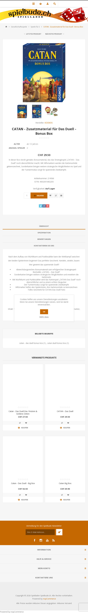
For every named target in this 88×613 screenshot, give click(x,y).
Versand (68, 603)
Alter (17, 144)
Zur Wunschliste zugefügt (50, 195)
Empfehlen (61, 195)
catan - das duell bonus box (31, 343)
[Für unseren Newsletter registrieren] (40, 532)
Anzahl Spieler (17, 148)
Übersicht (44, 226)
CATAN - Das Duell (65, 411)
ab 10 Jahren (32, 144)
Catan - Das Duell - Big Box (23, 483)
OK (44, 312)
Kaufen (40, 195)
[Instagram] (41, 540)
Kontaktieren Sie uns (44, 245)
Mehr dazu (44, 317)
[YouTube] (47, 540)
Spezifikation (44, 232)
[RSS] (53, 540)
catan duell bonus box (56, 343)
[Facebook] (34, 540)
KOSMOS (49, 122)
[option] (22, 111)
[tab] (44, 226)
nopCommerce (49, 598)
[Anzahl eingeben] (27, 195)
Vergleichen (55, 195)
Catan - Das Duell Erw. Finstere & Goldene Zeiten (23, 412)
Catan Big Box (65, 483)
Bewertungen (44, 239)
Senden (59, 532)
